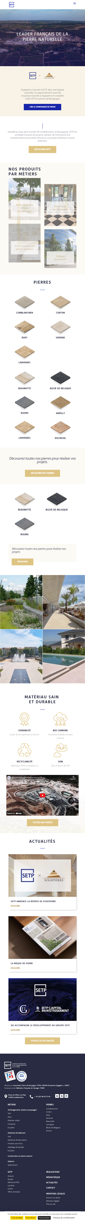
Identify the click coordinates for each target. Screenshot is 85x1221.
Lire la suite (15, 906)
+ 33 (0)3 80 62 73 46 (42, 1096)
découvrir (22, 562)
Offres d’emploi (14, 1192)
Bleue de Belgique (53, 1128)
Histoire (11, 1176)
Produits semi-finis (15, 1144)
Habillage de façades (16, 1147)
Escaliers (11, 1128)
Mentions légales (52, 1201)
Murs (10, 1117)
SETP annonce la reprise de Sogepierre (33, 901)
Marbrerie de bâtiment (16, 1133)
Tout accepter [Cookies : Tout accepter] (16, 1218)
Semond (49, 1118)
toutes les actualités (42, 1041)
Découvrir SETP (42, 149)
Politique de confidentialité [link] (63, 1218)
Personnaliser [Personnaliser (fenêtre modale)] (44, 1218)
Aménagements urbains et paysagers (22, 1110)
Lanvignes (50, 1124)
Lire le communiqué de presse (42, 107)
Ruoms (49, 1131)
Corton (49, 1112)
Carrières (11, 1186)
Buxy (48, 1115)
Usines (10, 1189)
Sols (9, 1113)
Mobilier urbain (14, 1121)
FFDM (39, 1085)
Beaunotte (50, 1121)
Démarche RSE (13, 1182)
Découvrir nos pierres (42, 473)
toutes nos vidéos (42, 823)
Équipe (10, 1179)
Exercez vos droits (53, 1198)
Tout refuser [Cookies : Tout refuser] (30, 1218)
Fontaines (11, 1124)
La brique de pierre (22, 963)
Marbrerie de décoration (17, 1140)
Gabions (11, 1161)
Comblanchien (52, 1109)
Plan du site (50, 1204)
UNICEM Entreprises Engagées (52, 1085)
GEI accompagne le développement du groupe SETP (40, 1025)
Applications (13, 1165)
